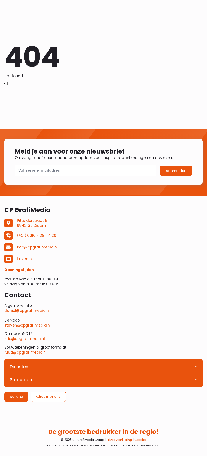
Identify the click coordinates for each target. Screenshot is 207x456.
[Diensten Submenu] (197, 366)
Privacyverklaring (119, 440)
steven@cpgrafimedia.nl (27, 325)
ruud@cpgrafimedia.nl (25, 352)
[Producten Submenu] (197, 379)
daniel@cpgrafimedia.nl (27, 310)
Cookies (140, 440)
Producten (21, 380)
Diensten (19, 367)
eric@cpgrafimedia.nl (24, 338)
